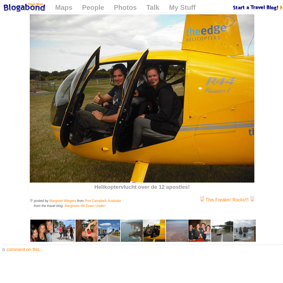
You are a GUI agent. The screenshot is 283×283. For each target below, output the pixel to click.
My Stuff (182, 7)
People (93, 7)
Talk (152, 7)
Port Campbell (95, 201)
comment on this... (22, 249)
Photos (125, 7)
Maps (63, 7)
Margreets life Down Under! (85, 206)
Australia (114, 201)
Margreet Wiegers (62, 201)
